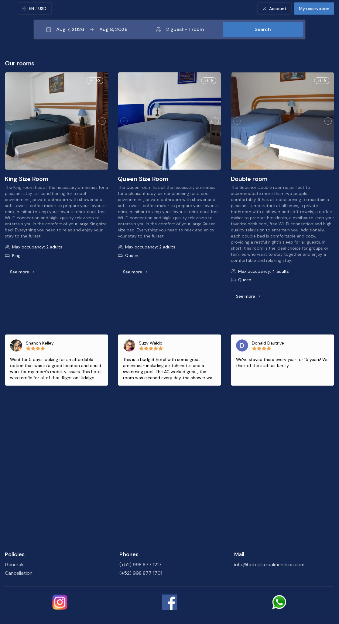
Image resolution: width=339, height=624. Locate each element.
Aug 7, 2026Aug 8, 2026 (87, 29)
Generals (15, 564)
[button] (169, 29)
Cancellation (19, 573)
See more (25, 273)
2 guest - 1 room (180, 29)
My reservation (314, 8)
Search (263, 29)
